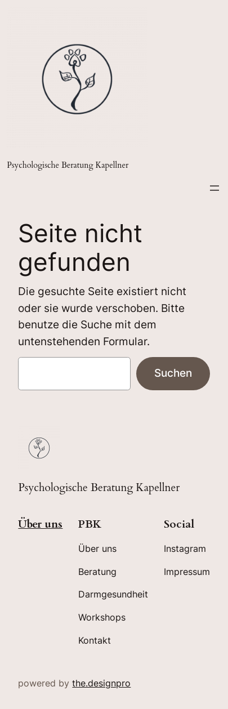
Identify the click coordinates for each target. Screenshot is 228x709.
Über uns (40, 524)
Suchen (173, 373)
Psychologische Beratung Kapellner (67, 165)
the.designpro (101, 683)
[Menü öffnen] (214, 188)
